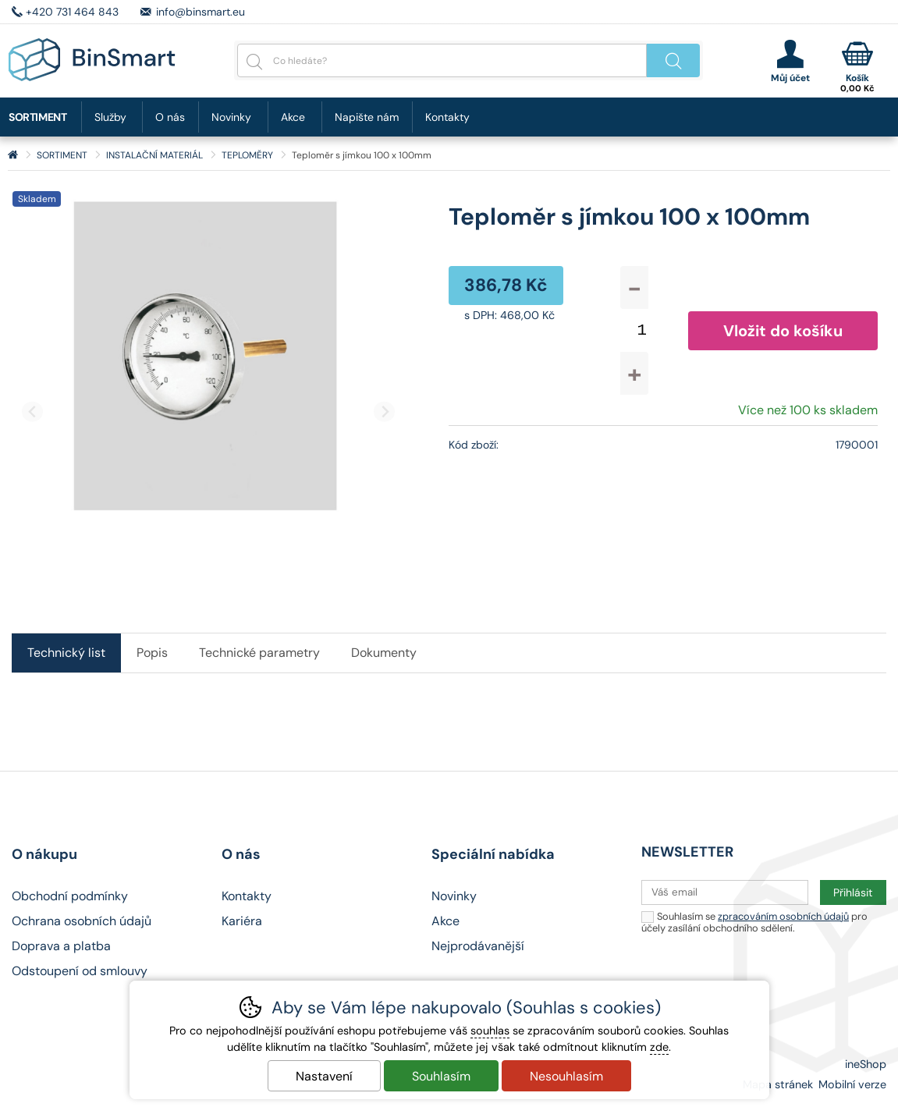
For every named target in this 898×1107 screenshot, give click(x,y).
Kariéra (242, 921)
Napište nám (367, 117)
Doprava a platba (61, 946)
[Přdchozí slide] (32, 411)
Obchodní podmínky (70, 896)
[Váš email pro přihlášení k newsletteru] (724, 892)
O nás (170, 117)
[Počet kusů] (641, 330)
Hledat (673, 60)
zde (659, 1047)
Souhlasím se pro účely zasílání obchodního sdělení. (754, 922)
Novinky (231, 117)
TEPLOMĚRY (247, 155)
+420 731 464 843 (72, 12)
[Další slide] (384, 411)
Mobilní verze (852, 1084)
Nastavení (324, 1076)
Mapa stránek (778, 1084)
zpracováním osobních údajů (783, 916)
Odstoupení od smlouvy (79, 971)
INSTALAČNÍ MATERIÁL (154, 155)
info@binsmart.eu (200, 12)
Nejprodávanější (477, 946)
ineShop (865, 1064)
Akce (293, 117)
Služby (110, 117)
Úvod (13, 155)
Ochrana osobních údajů (81, 921)
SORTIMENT (62, 155)
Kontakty (447, 117)
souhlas (489, 1031)
